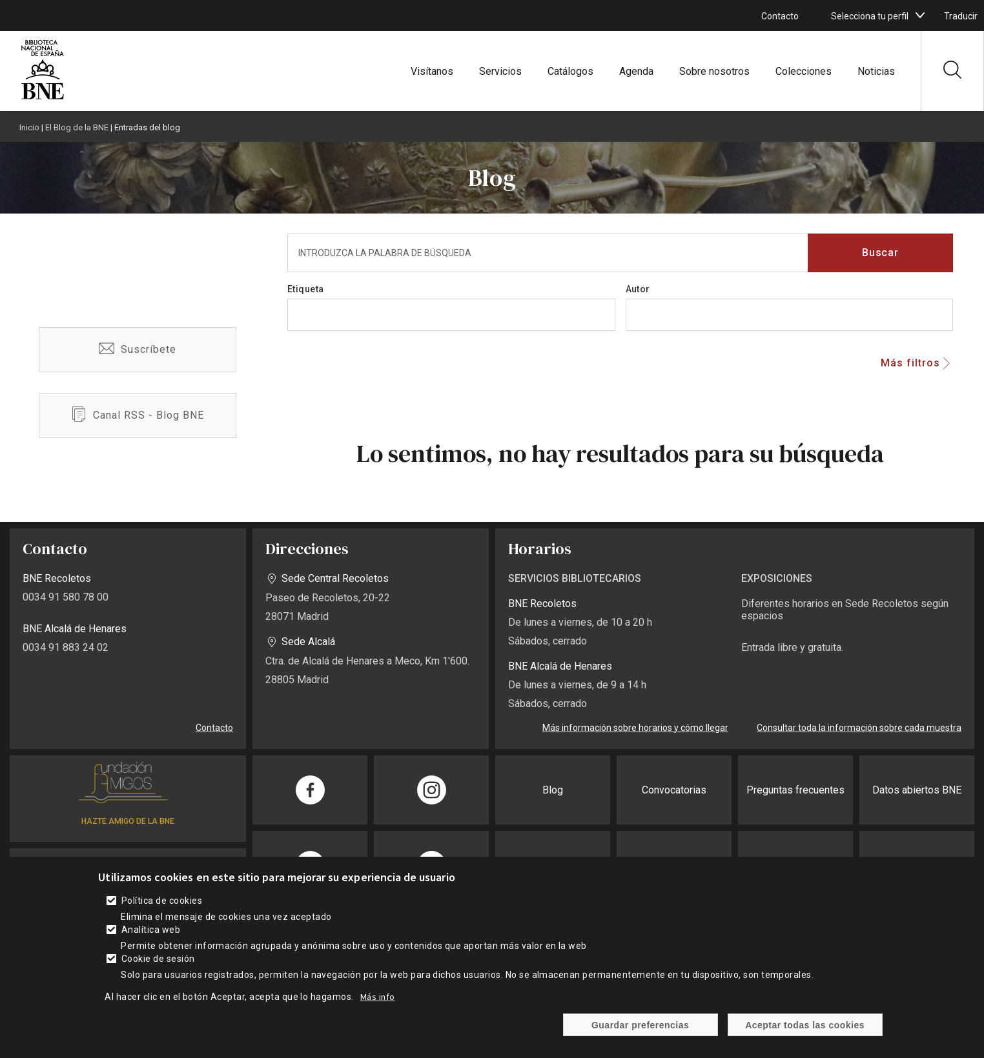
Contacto (780, 16)
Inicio (29, 127)
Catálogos (570, 71)
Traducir (961, 16)
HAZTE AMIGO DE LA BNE (127, 821)
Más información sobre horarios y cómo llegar (635, 728)
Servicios (500, 71)
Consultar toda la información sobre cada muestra (859, 728)
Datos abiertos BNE (916, 790)
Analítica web (150, 929)
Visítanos (432, 71)
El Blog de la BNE (76, 127)
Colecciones (803, 71)
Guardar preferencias (640, 1025)
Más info (377, 997)
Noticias (876, 71)
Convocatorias (674, 790)
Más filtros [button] (910, 363)
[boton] (920, 15)
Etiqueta (305, 289)
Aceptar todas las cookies (805, 1025)
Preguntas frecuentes (795, 790)
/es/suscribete (137, 350)
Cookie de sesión (158, 958)
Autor (638, 289)
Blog (552, 790)
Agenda (636, 71)
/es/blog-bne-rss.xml (137, 415)
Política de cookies (161, 900)
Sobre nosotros (714, 71)
